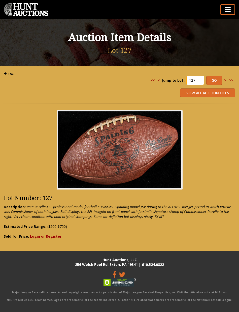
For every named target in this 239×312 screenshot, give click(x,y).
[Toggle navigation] (227, 9)
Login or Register (45, 236)
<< (153, 80)
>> (231, 80)
